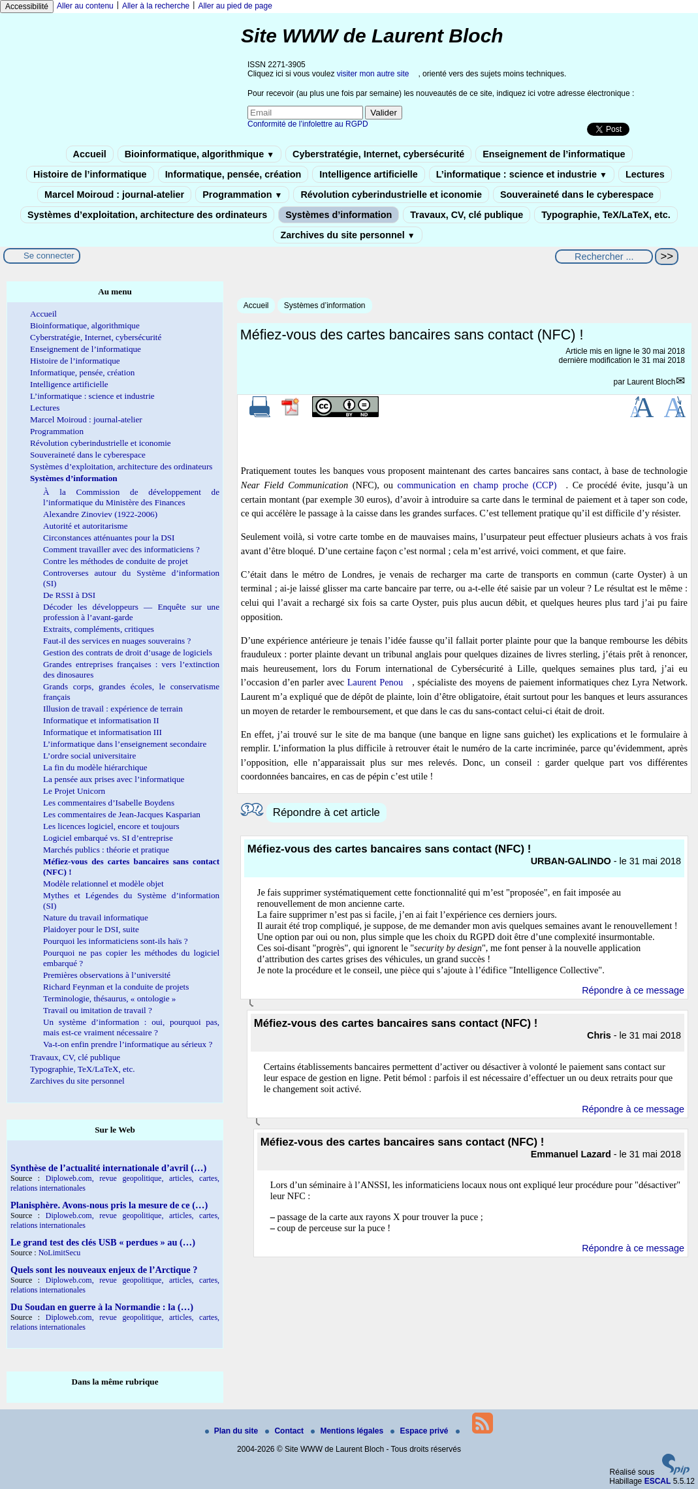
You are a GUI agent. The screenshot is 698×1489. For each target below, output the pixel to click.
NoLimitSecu (60, 1252)
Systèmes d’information (338, 215)
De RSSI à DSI (69, 595)
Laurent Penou (375, 682)
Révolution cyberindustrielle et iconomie (390, 194)
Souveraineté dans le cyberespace (577, 194)
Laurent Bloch (651, 381)
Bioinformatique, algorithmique (199, 154)
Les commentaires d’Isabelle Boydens (108, 802)
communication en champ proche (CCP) (477, 485)
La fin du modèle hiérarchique (95, 767)
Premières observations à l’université (106, 975)
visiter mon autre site (373, 73)
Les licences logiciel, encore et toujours (111, 826)
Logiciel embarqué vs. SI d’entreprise (108, 838)
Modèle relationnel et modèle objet (103, 883)
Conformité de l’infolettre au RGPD (307, 124)
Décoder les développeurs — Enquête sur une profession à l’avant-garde (131, 612)
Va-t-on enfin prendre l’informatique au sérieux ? (127, 1044)
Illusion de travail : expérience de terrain (113, 708)
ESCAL (657, 1481)
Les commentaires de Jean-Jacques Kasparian (121, 814)
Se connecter (49, 255)
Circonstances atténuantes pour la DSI (108, 537)
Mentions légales (348, 1430)
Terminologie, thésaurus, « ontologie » (109, 998)
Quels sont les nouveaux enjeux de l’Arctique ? (103, 1269)
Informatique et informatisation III (102, 732)
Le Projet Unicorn (74, 791)
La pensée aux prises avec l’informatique (113, 779)
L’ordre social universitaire (89, 755)
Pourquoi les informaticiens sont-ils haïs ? (115, 941)
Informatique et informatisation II (101, 720)
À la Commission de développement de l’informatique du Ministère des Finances (131, 497)
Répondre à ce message (633, 990)
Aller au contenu (85, 5)
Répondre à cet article (326, 812)
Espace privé (420, 1430)
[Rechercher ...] (604, 256)
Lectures (645, 174)
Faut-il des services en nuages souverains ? (117, 641)
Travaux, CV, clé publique (466, 215)
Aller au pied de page (235, 5)
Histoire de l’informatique (90, 174)
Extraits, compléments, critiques (98, 629)
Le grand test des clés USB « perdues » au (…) (102, 1242)
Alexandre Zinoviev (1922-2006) (100, 514)
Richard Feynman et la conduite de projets (116, 987)
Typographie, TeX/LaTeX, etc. (606, 215)
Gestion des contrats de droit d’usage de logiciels (127, 652)
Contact (285, 1430)
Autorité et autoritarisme (85, 526)
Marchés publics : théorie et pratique (106, 849)
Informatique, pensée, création (233, 174)
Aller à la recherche (155, 5)
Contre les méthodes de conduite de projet (115, 561)
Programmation (242, 194)
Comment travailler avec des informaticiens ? (121, 549)
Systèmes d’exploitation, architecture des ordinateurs (147, 215)
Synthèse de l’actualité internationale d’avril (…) (108, 1168)
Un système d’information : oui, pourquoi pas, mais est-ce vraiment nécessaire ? (131, 1027)
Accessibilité (26, 6)
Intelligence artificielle (368, 174)
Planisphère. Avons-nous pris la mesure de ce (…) (109, 1205)
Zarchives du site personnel (347, 235)
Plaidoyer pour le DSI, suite (91, 929)
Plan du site (233, 1430)
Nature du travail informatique (95, 917)
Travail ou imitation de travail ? (97, 1010)
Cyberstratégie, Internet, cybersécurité (378, 154)
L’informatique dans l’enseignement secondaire (124, 744)
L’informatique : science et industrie (521, 174)
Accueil (89, 154)
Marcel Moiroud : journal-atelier (114, 194)
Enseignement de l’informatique (554, 154)
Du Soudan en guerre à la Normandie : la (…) (101, 1307)
